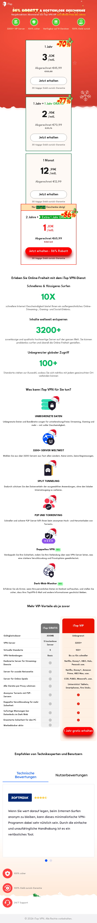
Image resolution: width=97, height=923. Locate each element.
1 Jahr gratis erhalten (78, 730)
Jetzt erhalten (48, 194)
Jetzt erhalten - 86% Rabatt (48, 251)
